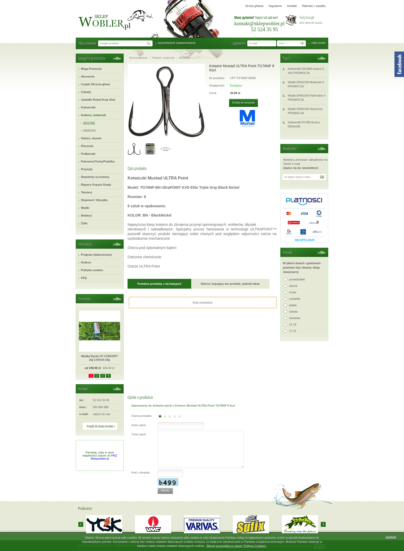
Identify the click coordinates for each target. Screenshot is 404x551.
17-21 (292, 330)
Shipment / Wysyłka (94, 200)
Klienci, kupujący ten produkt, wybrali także (230, 283)
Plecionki (87, 146)
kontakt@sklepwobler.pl (259, 23)
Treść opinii (138, 434)
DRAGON (89, 130)
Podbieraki (88, 153)
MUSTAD (89, 122)
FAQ (84, 277)
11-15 (292, 324)
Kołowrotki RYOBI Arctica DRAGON (301, 124)
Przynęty (87, 169)
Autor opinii (138, 425)
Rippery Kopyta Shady (96, 184)
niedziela (294, 318)
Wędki (85, 207)
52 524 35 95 (264, 29)
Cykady (86, 91)
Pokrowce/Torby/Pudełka (97, 161)
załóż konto (318, 42)
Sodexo (86, 262)
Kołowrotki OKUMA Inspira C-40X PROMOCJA (304, 70)
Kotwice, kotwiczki (93, 115)
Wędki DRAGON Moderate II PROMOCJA (303, 84)
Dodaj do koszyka (243, 102)
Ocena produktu (141, 415)
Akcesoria (88, 76)
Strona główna (138, 57)
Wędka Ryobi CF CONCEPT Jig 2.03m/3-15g (99, 358)
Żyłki (84, 223)
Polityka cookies (92, 270)
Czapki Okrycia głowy (95, 84)
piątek (293, 305)
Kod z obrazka (140, 472)
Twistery (86, 192)
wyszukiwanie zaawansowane (177, 42)
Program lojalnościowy (96, 254)
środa (292, 292)
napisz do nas (101, 414)
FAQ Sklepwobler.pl (104, 457)
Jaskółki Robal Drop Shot (98, 99)
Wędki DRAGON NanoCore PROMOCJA (303, 111)
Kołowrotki (88, 107)
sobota (293, 311)
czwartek (294, 298)
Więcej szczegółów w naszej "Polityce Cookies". (236, 545)
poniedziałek (297, 279)
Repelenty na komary (95, 176)
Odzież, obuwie (91, 138)
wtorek (293, 285)
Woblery (86, 215)
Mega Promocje (91, 68)
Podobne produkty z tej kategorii (159, 283)
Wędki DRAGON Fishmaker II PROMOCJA (304, 97)
